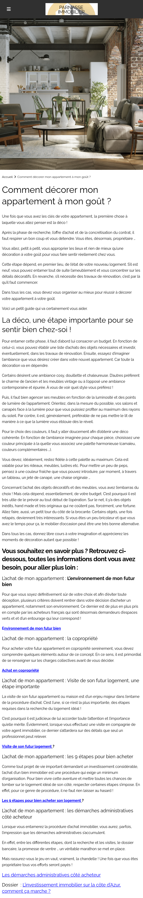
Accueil (7, 177)
